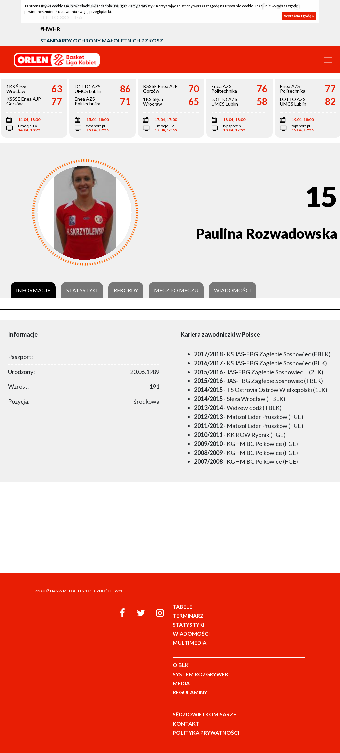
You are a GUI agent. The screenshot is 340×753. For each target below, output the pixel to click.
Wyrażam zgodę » (299, 16)
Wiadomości (232, 290)
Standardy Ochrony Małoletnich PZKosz (101, 40)
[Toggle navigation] (328, 60)
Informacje (33, 290)
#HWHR (50, 29)
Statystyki (82, 290)
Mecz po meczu (176, 290)
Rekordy (126, 290)
